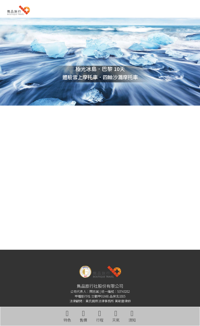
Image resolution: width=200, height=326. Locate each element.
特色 (67, 316)
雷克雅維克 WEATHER (100, 177)
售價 (83, 316)
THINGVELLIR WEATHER (100, 223)
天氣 (116, 316)
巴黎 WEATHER (100, 132)
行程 (99, 316)
